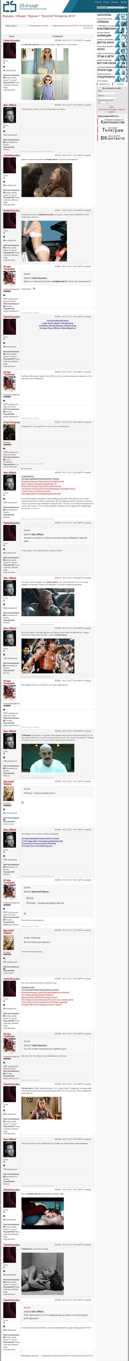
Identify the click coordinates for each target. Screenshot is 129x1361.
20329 (58, 1084)
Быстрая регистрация (108, 109)
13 (88, 28)
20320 (58, 628)
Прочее (114, 2)
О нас (106, 2)
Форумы (8, 16)
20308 (58, 40)
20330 (58, 1139)
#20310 (27, 278)
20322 (58, 731)
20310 (58, 155)
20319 (58, 578)
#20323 (27, 891)
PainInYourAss (11, 40)
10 (92, 25)
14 (92, 28)
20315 (58, 422)
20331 (58, 1189)
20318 (58, 522)
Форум (124, 2)
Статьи (98, 2)
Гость (5, 60)
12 (85, 28)
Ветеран (7, 442)
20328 (58, 1033)
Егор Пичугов (11, 422)
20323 (58, 781)
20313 (58, 316)
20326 (58, 930)
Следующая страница (59, 25)
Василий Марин (8, 783)
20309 (58, 105)
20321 (58, 680)
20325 (58, 880)
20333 (58, 1300)
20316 (58, 472)
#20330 (27, 1311)
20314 (58, 372)
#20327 (27, 1045)
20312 (58, 266)
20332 (58, 1244)
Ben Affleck (9, 105)
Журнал (33, 16)
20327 (58, 978)
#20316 (27, 534)
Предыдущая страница (40, 25)
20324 (58, 829)
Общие (21, 16)
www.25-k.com (9, 301)
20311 (58, 210)
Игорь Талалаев (8, 268)
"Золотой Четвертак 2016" (58, 16)
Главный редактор (11, 289)
